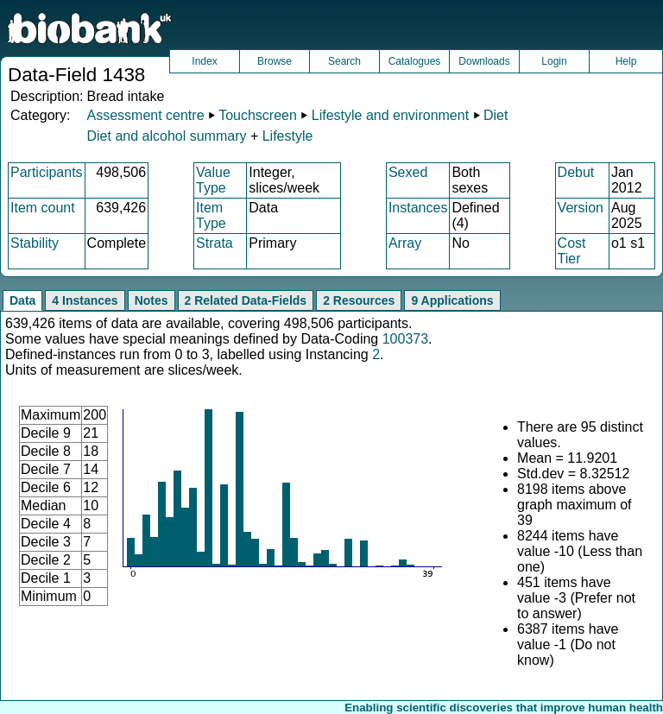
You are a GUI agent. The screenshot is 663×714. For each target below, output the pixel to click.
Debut (576, 172)
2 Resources (359, 300)
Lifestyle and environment (390, 115)
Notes (151, 300)
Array (404, 243)
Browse (274, 61)
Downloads (483, 61)
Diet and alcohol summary (166, 136)
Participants (46, 172)
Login (553, 61)
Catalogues (414, 61)
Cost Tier (572, 251)
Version (580, 207)
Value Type (213, 180)
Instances (417, 207)
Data (22, 300)
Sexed (407, 172)
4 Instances (84, 300)
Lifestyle (287, 136)
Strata (214, 243)
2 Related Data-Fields (246, 300)
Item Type (211, 215)
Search (344, 61)
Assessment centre (145, 115)
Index (204, 61)
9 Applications (452, 300)
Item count (42, 207)
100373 (405, 339)
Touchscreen (257, 115)
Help (626, 61)
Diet (495, 115)
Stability (34, 243)
